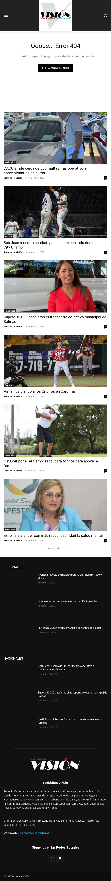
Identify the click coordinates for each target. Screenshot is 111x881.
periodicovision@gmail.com (36, 832)
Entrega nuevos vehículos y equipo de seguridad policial (69, 627)
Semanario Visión (13, 177)
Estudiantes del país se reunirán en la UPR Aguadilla (67, 601)
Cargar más (55, 548)
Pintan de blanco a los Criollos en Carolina (39, 391)
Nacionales (10, 162)
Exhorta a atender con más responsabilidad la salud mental (53, 535)
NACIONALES (13, 658)
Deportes (9, 385)
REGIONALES (13, 567)
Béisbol (8, 236)
